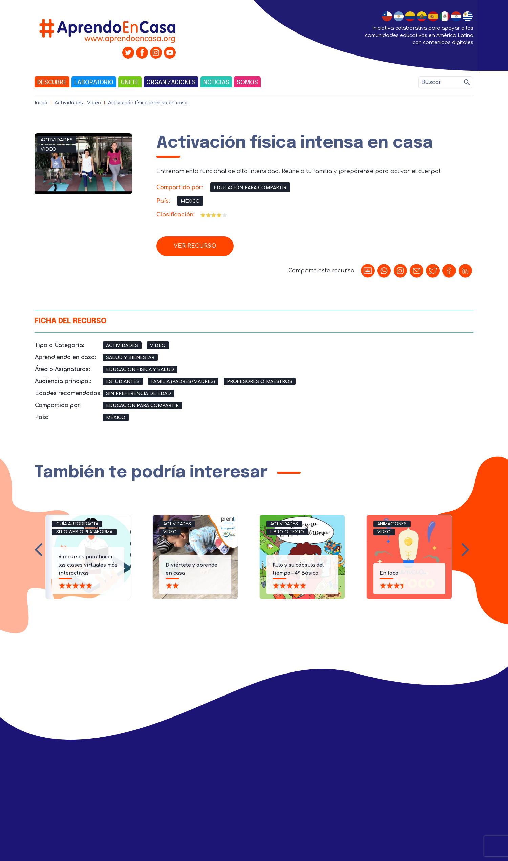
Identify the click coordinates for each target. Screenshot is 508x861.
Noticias (216, 83)
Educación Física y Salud (140, 369)
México (190, 201)
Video (94, 102)
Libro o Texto (287, 532)
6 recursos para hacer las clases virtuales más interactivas (88, 565)
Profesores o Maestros (259, 381)
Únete (130, 83)
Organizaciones (171, 83)
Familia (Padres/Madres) (183, 381)
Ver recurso (195, 246)
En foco (389, 573)
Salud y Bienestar (130, 357)
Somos (247, 83)
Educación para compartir (250, 187)
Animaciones (392, 524)
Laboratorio (93, 83)
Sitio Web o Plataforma (84, 532)
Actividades (69, 102)
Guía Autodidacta (77, 524)
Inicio (41, 102)
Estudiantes (123, 381)
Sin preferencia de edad (138, 393)
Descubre (52, 83)
